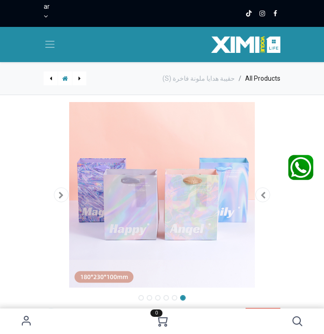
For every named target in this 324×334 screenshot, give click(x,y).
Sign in (26, 321)
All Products (262, 78)
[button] (297, 321)
